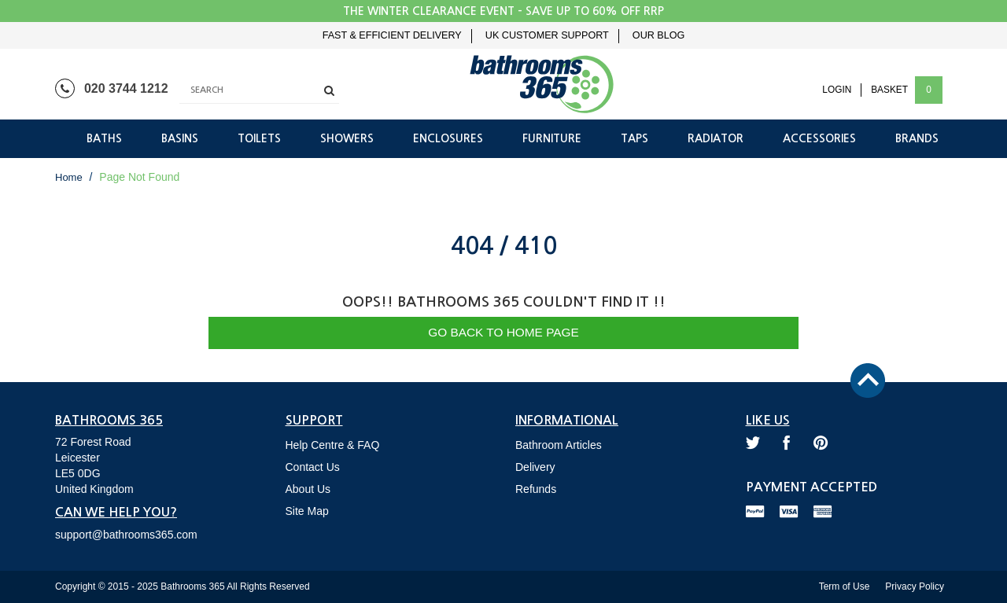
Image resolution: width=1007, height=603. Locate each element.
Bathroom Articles (558, 445)
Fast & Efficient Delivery (392, 35)
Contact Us (313, 467)
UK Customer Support (547, 35)
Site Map (307, 511)
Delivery (535, 467)
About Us (308, 489)
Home (69, 177)
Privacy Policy (914, 586)
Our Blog (658, 35)
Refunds (535, 489)
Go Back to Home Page (503, 332)
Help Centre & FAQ (333, 445)
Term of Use (844, 586)
